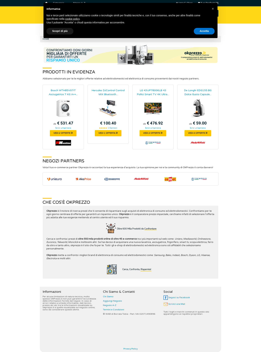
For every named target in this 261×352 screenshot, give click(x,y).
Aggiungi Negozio (112, 301)
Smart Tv (72, 31)
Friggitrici (164, 31)
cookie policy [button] (72, 329)
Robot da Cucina (189, 31)
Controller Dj (114, 31)
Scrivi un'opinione (63, 128)
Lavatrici (92, 31)
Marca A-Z (79, 3)
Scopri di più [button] (60, 342)
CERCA (208, 13)
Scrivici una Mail (174, 304)
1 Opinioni (112, 128)
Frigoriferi (52, 31)
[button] (213, 320)
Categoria (58, 3)
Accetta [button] (204, 342)
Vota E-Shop (184, 3)
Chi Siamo (108, 296)
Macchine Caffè (140, 31)
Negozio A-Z (109, 305)
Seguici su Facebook (176, 297)
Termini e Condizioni (113, 309)
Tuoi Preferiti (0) (208, 3)
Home (46, 39)
